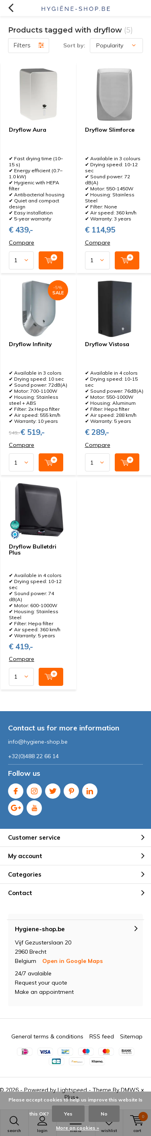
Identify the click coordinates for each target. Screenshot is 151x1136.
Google (15, 806)
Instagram (34, 789)
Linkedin (89, 789)
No (104, 1114)
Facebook (15, 789)
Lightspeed (72, 1089)
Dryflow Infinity (30, 344)
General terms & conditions (47, 1036)
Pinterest (71, 789)
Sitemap (131, 1036)
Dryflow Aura (27, 129)
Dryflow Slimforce (109, 129)
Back (10, 8)
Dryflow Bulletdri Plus (32, 550)
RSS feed (101, 1036)
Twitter (52, 789)
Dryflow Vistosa (107, 344)
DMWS (130, 1089)
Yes (68, 1114)
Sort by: (74, 45)
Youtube (34, 806)
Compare (21, 242)
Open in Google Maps (72, 961)
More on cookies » (77, 1128)
